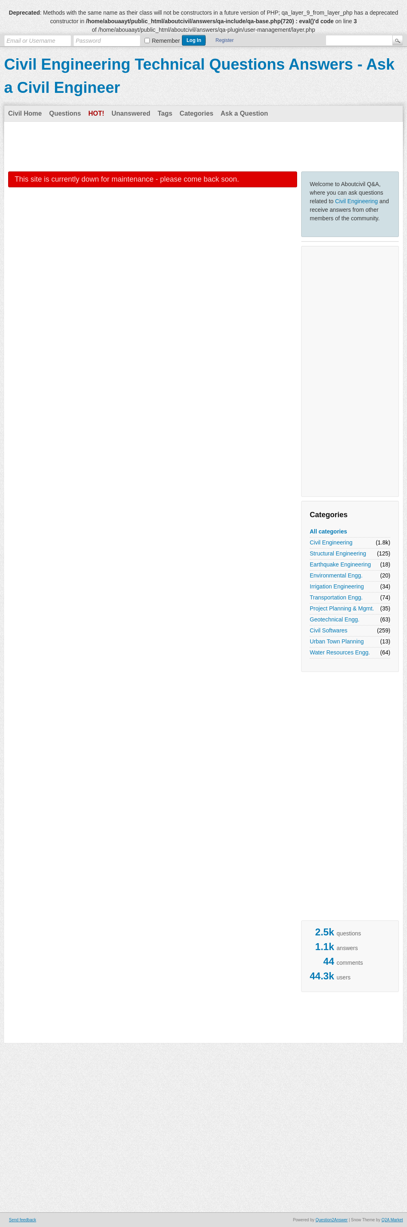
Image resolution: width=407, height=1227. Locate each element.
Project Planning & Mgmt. (342, 608)
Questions (65, 113)
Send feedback (22, 1220)
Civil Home (25, 113)
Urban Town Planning (337, 641)
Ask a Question (244, 113)
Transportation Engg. (336, 597)
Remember (166, 41)
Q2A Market (392, 1220)
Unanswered (131, 113)
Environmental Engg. (336, 575)
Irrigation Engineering (337, 586)
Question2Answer (331, 1220)
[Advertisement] (203, 146)
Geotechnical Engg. (334, 619)
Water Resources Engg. (340, 652)
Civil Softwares (329, 630)
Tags (165, 113)
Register (225, 40)
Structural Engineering (338, 553)
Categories (196, 113)
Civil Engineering (356, 201)
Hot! (96, 113)
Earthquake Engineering (340, 564)
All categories (328, 531)
